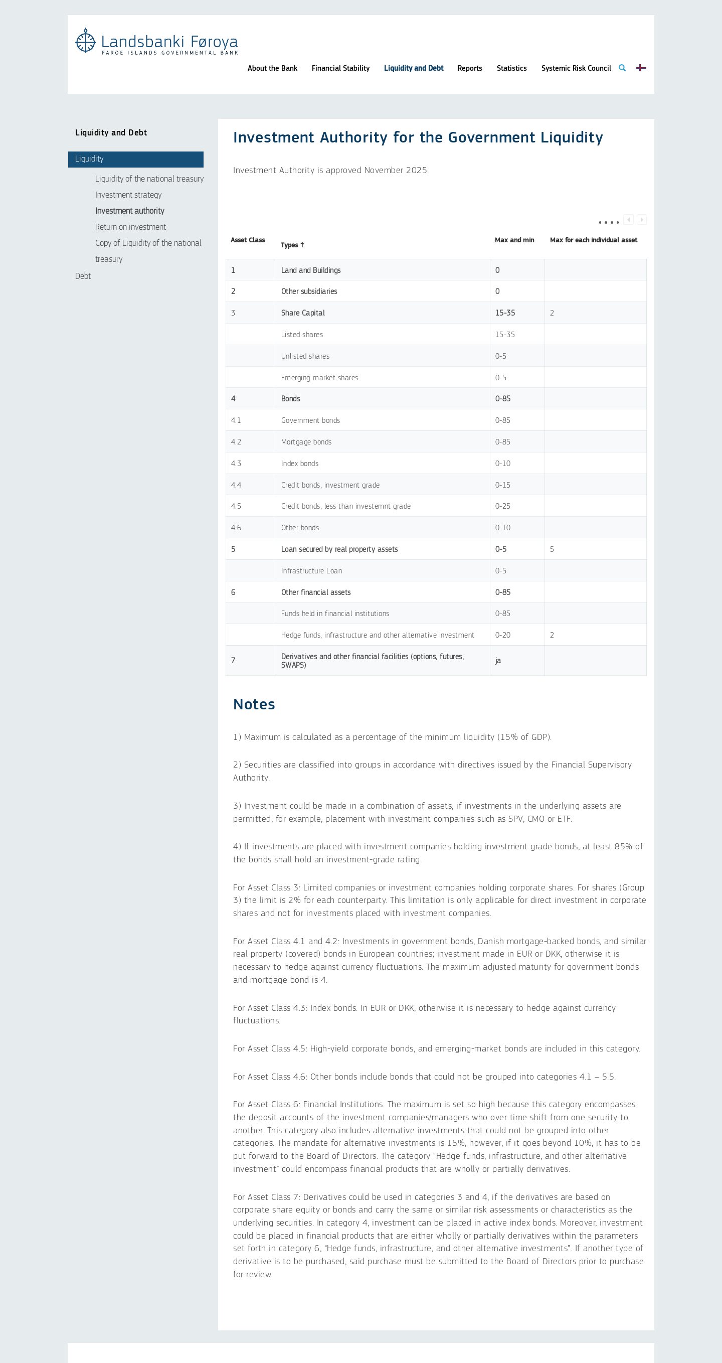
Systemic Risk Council (576, 68)
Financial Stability (341, 68)
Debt (83, 276)
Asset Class (248, 245)
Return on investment (130, 227)
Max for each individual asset (593, 245)
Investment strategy (128, 195)
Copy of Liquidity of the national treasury (148, 251)
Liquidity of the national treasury (149, 179)
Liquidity (89, 159)
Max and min (514, 245)
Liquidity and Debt (413, 68)
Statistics (512, 68)
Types (293, 245)
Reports (470, 68)
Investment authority (129, 211)
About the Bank (272, 68)
